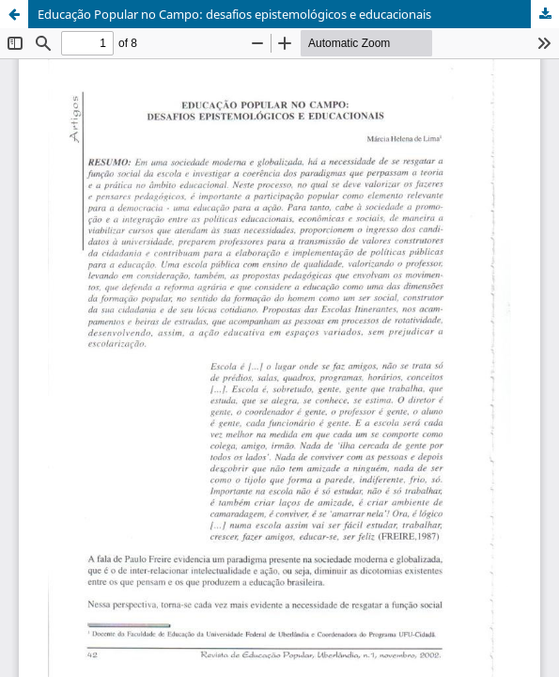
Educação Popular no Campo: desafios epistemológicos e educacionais (234, 14)
